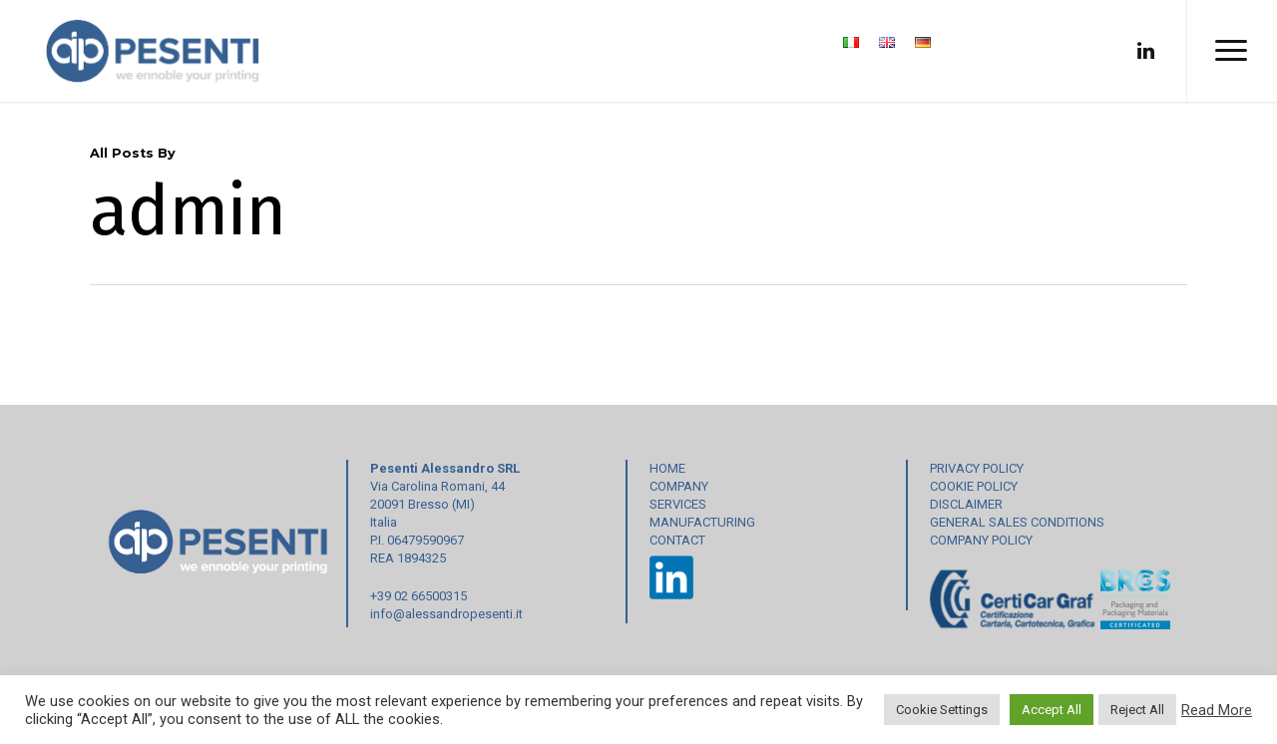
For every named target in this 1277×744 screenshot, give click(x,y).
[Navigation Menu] (1231, 51)
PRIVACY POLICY (977, 468)
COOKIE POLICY (974, 486)
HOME (667, 468)
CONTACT (677, 540)
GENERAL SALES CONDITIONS (1017, 522)
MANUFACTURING (702, 522)
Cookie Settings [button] (942, 709)
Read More (1216, 710)
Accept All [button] (1051, 709)
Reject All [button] (1137, 709)
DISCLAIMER (966, 504)
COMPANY (678, 486)
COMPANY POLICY (981, 540)
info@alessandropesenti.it (446, 613)
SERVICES (677, 504)
